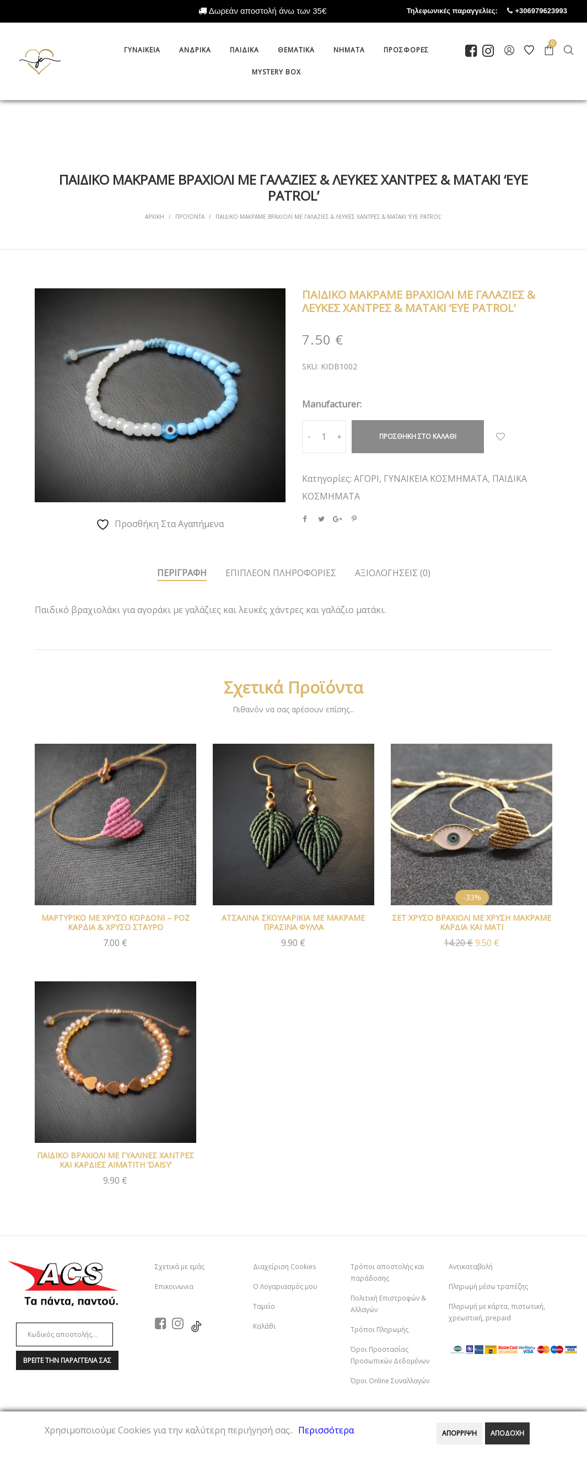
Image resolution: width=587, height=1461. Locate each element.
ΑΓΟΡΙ (366, 478)
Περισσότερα (326, 1430)
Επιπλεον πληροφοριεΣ (280, 573)
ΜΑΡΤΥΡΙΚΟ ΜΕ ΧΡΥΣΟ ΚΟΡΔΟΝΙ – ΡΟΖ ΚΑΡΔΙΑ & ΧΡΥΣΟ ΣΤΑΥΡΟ (115, 922)
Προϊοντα (189, 217)
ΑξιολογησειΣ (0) (392, 573)
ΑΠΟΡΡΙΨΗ (459, 1433)
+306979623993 (551, 11)
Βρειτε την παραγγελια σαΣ (67, 1360)
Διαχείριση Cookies (284, 1266)
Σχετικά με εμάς (179, 1266)
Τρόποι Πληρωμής (379, 1329)
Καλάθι (264, 1326)
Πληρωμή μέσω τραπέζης (488, 1286)
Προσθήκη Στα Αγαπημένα (500, 436)
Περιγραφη (182, 573)
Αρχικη (154, 217)
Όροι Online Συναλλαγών (390, 1380)
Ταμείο (264, 1306)
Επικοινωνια (174, 1286)
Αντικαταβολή (471, 1266)
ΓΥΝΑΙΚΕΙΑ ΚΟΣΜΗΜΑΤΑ (436, 478)
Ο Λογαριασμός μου (285, 1286)
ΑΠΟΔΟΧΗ (507, 1433)
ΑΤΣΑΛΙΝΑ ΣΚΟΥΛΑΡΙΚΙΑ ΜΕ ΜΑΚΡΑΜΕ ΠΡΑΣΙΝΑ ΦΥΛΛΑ (293, 922)
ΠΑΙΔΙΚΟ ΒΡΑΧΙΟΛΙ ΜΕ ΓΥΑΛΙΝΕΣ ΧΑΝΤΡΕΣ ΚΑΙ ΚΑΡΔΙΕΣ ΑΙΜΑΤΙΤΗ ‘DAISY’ (115, 1160)
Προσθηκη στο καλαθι (417, 436)
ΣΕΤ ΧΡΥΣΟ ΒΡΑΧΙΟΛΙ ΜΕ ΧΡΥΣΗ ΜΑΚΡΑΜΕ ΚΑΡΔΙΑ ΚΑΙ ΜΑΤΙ (471, 922)
